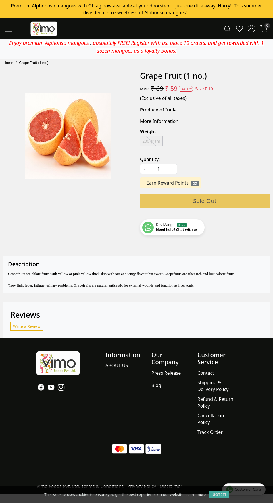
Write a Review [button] (27, 326)
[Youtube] (51, 388)
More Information (159, 121)
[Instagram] (61, 388)
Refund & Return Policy (215, 402)
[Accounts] (251, 28)
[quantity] (158, 169)
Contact (205, 373)
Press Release (166, 373)
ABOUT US (116, 365)
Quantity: (150, 159)
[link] (227, 29)
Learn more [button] (195, 494)
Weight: (148, 131)
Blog (156, 385)
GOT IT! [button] (219, 494)
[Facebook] (40, 388)
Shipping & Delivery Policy (213, 385)
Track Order (210, 432)
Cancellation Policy (210, 418)
